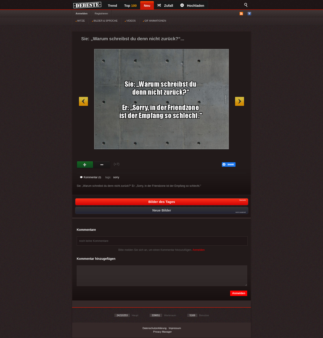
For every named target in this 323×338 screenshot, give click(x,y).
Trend (112, 5)
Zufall (165, 5)
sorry (116, 177)
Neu (147, 5)
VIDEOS (130, 20)
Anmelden (81, 13)
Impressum (175, 328)
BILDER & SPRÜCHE (105, 20)
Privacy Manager (162, 331)
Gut (85, 164)
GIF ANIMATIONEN (154, 20)
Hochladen (192, 5)
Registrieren (101, 13)
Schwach (102, 164)
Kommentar (90, 177)
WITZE (80, 20)
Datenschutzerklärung (154, 328)
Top (130, 5)
